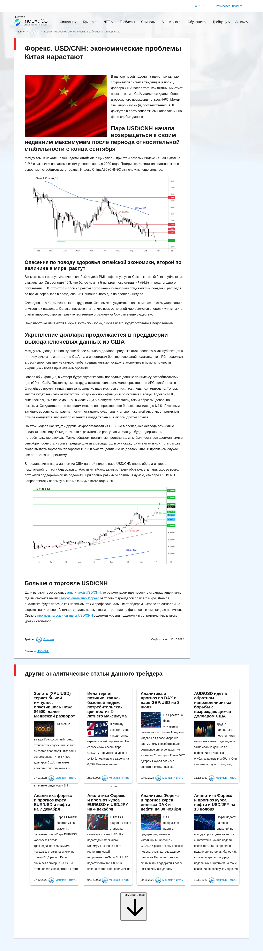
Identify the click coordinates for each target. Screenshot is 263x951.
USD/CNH (43, 651)
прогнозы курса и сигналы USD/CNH (65, 615)
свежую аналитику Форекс (79, 598)
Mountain (48, 639)
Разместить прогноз (229, 6)
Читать (72, 777)
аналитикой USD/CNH (84, 592)
